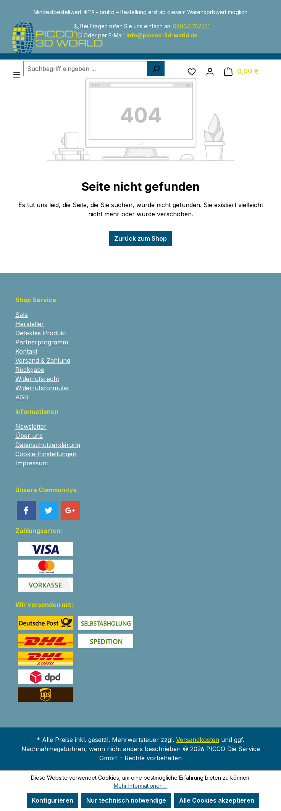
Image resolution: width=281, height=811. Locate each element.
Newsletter (31, 426)
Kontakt (26, 351)
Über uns (29, 435)
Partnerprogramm (41, 342)
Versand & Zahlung (42, 360)
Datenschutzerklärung (47, 445)
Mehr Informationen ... (141, 785)
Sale (21, 315)
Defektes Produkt (40, 333)
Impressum (31, 463)
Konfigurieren (52, 800)
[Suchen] (156, 68)
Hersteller (29, 324)
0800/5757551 (191, 26)
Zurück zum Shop (140, 238)
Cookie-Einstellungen (45, 454)
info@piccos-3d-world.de (161, 35)
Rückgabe (29, 369)
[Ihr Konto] (210, 71)
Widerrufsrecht (37, 379)
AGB (21, 397)
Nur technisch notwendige (126, 800)
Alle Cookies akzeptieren (216, 800)
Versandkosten (197, 739)
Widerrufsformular (42, 388)
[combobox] (85, 68)
